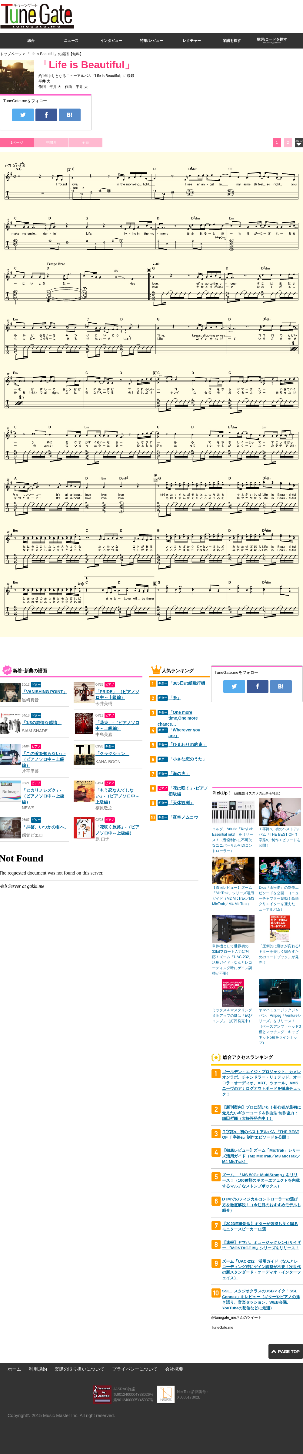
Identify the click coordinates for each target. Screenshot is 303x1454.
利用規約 (38, 1369)
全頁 (85, 142)
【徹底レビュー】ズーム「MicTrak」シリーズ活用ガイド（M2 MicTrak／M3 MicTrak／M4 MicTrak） (261, 1156)
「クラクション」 (112, 753)
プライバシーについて (135, 1369)
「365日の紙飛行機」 (188, 683)
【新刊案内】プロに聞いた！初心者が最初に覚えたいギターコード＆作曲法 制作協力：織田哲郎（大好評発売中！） (261, 1113)
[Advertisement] (220, 43)
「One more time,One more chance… (178, 718)
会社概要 (174, 1369)
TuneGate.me (222, 1327)
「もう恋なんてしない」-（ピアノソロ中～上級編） (117, 796)
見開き (51, 142)
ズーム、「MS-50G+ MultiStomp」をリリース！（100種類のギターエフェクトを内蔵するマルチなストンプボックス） (261, 1180)
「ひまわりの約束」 (187, 744)
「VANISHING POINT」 (44, 692)
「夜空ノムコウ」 (185, 817)
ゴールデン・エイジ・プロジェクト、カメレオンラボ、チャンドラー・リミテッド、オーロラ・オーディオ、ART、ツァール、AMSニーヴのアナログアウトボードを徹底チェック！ (261, 1083)
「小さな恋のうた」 (187, 759)
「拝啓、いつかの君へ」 (45, 827)
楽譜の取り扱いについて (80, 1369)
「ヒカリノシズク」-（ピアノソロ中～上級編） (43, 796)
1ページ (17, 142)
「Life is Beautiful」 (86, 64)
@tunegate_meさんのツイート (236, 1317)
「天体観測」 (181, 803)
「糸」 (174, 698)
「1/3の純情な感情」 (42, 722)
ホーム (14, 1369)
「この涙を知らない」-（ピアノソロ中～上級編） (44, 759)
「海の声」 (179, 773)
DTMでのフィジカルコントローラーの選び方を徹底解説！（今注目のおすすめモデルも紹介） (261, 1205)
